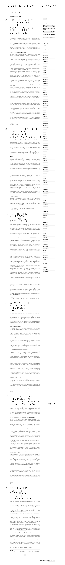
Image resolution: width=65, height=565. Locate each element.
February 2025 (45, 77)
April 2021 (45, 158)
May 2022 (44, 134)
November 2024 (45, 83)
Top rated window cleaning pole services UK (23, 217)
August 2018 (45, 215)
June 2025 (44, 70)
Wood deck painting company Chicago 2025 (22, 306)
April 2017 (45, 235)
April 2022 (45, 136)
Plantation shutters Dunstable (22, 52)
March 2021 (45, 160)
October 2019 (45, 191)
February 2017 (45, 239)
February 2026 (45, 55)
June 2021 (44, 154)
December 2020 (45, 165)
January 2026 (45, 57)
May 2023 (44, 112)
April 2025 (45, 74)
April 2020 (45, 180)
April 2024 (45, 92)
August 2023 (45, 107)
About (20, 12)
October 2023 (45, 103)
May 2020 (44, 178)
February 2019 (45, 204)
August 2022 (45, 129)
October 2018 (45, 211)
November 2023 (45, 101)
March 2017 (45, 237)
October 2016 (45, 246)
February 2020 (45, 184)
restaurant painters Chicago (31, 417)
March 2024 (45, 94)
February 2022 (45, 140)
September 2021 (45, 149)
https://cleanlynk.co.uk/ (16, 294)
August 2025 (45, 66)
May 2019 (44, 200)
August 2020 (45, 173)
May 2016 (44, 252)
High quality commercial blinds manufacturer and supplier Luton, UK (23, 26)
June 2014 (44, 259)
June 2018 (44, 217)
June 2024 (44, 88)
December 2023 (45, 99)
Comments (45, 269)
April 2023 (45, 114)
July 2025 (44, 68)
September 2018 (45, 213)
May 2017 (44, 233)
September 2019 (45, 193)
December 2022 (45, 121)
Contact (13, 12)
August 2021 (45, 151)
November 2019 (45, 189)
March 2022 (45, 138)
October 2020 (45, 169)
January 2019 (45, 206)
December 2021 (45, 143)
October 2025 (45, 63)
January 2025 (45, 79)
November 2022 (45, 123)
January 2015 (45, 257)
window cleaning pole (33, 237)
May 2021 (44, 156)
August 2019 (45, 195)
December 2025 (45, 59)
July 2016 (44, 250)
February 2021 (45, 162)
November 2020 (45, 167)
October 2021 (45, 147)
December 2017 (45, 222)
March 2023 (45, 116)
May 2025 (44, 72)
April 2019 (45, 202)
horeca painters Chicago (17, 326)
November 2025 (45, 61)
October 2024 (45, 85)
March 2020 (45, 182)
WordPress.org (45, 271)
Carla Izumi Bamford (51, 561)
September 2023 (45, 105)
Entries (45, 267)
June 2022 (44, 132)
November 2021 (45, 145)
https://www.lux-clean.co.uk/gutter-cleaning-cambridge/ (18, 511)
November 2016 (45, 244)
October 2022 (45, 125)
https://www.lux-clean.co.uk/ (22, 530)
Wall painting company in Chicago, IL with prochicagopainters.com (32, 400)
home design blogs (21, 204)
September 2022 (45, 127)
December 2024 (45, 81)
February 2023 (45, 118)
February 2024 (45, 96)
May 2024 (44, 90)
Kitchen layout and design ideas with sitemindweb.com (25, 132)
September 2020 (45, 171)
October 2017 (45, 224)
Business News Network (32, 5)
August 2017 (45, 228)
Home (20, 16)
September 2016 (45, 248)
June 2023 (44, 110)
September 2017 (45, 226)
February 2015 (45, 255)
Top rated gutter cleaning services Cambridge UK (22, 493)
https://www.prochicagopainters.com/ (27, 464)
